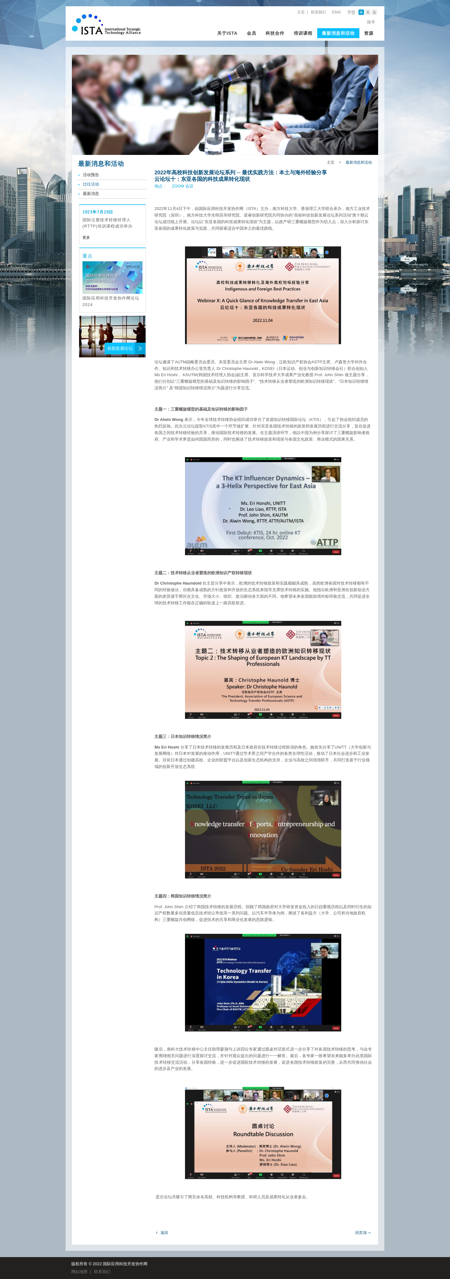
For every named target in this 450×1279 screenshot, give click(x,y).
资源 (368, 33)
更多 (86, 237)
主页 (301, 12)
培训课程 (303, 33)
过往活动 (91, 184)
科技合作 (275, 33)
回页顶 (361, 1232)
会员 (251, 33)
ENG (336, 12)
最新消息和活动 (338, 33)
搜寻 (371, 22)
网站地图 (79, 1271)
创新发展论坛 (119, 348)
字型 (351, 12)
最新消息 (91, 193)
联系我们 (318, 12)
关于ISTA (227, 33)
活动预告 (91, 174)
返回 (164, 1232)
